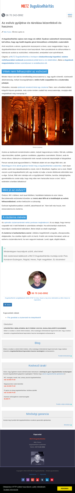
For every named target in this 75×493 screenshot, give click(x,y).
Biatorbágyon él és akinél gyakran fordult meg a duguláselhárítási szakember (32, 166)
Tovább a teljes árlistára (63, 404)
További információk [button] (10, 490)
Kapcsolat (43, 474)
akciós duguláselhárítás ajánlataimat (53, 374)
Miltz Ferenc (8, 32)
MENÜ (70, 15)
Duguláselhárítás (37, 6)
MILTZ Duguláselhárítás (37, 471)
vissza (8, 305)
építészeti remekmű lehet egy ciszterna (33, 87)
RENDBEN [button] (64, 488)
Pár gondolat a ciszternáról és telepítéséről (24, 318)
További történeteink (64, 356)
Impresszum (32, 474)
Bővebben (67, 425)
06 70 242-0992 (12, 15)
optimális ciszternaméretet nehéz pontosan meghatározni (26, 223)
